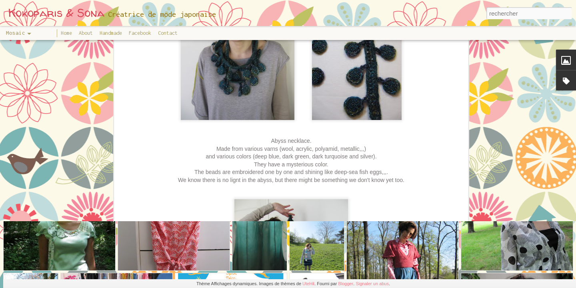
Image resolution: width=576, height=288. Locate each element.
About (86, 33)
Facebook (140, 33)
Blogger (345, 283)
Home (66, 33)
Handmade (111, 33)
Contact (168, 33)
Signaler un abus (372, 283)
